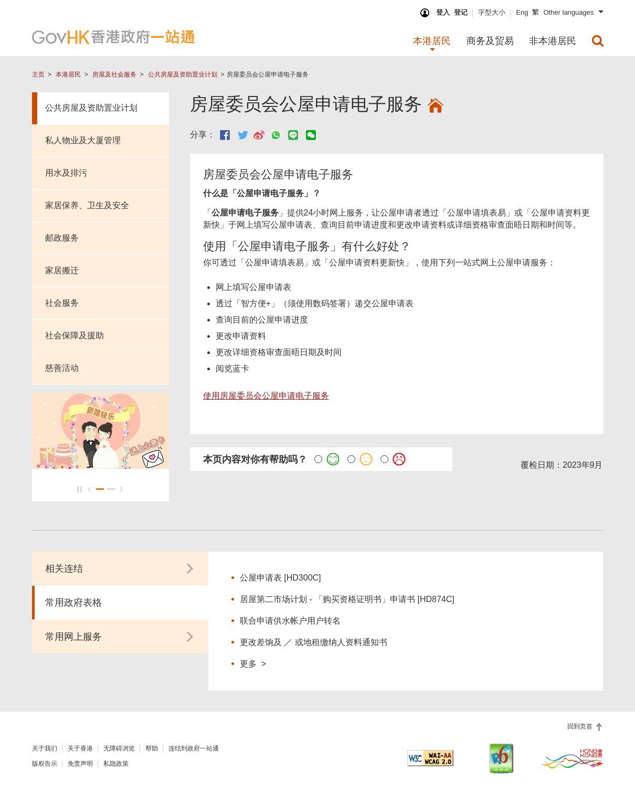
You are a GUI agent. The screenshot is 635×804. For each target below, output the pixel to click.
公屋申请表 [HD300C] (280, 576)
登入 (443, 12)
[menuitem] (598, 41)
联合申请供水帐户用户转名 (290, 619)
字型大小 (491, 12)
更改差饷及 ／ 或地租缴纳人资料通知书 (313, 641)
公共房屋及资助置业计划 (182, 74)
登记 (461, 12)
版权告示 (44, 762)
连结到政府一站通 (193, 747)
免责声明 (80, 762)
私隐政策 (116, 762)
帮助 (151, 747)
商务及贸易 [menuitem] (490, 41)
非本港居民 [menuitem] (552, 41)
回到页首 (580, 725)
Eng (522, 12)
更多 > (253, 662)
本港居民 (68, 74)
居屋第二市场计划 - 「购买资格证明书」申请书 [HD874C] (347, 598)
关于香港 (80, 747)
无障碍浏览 (119, 747)
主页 (38, 74)
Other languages (568, 12)
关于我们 (44, 747)
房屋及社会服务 (114, 74)
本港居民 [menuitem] (432, 41)
